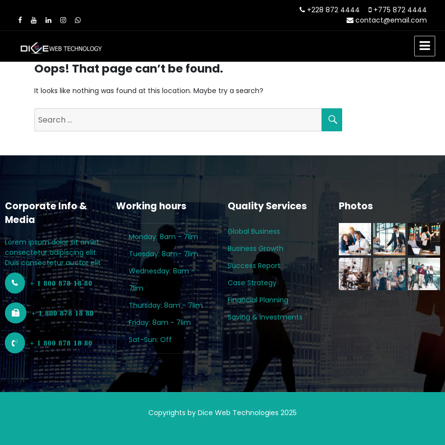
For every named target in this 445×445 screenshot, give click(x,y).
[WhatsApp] (78, 20)
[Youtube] (34, 20)
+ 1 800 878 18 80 (61, 283)
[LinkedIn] (48, 20)
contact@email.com (391, 20)
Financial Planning (258, 300)
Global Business (254, 231)
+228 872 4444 (333, 10)
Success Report (254, 266)
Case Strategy (252, 283)
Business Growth (255, 248)
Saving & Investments (265, 317)
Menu (424, 46)
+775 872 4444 (400, 10)
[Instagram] (63, 20)
